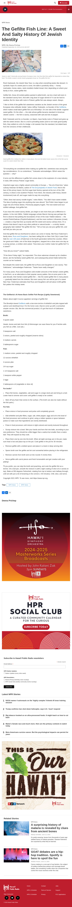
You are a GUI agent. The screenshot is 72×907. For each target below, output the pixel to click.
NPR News (6, 22)
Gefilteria (62, 107)
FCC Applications (61, 894)
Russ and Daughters (20, 236)
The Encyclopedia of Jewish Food (44, 188)
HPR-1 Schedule (32, 890)
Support (58, 890)
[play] (5, 9)
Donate (64, 3)
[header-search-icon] (55, 3)
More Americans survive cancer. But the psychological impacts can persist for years (37, 733)
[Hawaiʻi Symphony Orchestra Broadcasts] (36, 547)
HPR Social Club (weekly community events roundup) (20, 682)
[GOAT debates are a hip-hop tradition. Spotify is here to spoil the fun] (16, 855)
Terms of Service (46, 890)
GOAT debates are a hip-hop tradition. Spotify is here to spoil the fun (47, 855)
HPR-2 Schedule (32, 894)
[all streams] (69, 9)
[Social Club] (36, 620)
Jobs (57, 886)
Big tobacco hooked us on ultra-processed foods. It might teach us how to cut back (37, 716)
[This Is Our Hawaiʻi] (36, 775)
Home (28, 886)
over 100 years (15, 239)
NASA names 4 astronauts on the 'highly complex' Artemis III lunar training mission (36, 702)
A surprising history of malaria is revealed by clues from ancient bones (49, 828)
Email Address (8, 664)
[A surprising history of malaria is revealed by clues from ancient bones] (16, 828)
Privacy (43, 894)
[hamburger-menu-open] (4, 3)
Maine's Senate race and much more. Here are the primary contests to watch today (36, 725)
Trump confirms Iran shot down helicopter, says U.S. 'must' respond (33, 709)
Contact (43, 886)
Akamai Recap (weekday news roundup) (17, 679)
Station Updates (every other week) (15, 673)
